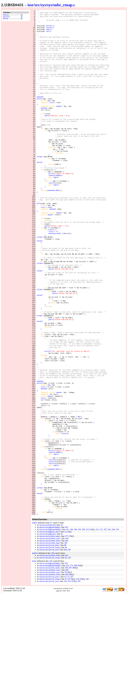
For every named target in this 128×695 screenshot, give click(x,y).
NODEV (58, 209)
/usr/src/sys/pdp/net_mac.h (49, 633)
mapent (59, 125)
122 (67, 666)
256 (69, 651)
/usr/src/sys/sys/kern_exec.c (50, 639)
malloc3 (6, 17)
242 (66, 656)
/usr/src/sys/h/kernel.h (48, 626)
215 (87, 630)
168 (71, 630)
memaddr (40, 114)
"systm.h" (50, 31)
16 (62, 626)
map (49, 119)
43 (65, 678)
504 (113, 630)
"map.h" (49, 33)
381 (79, 682)
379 (70, 637)
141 (67, 630)
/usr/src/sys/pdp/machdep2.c (50, 630)
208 (83, 630)
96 (68, 673)
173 (71, 666)
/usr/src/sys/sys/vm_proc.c (49, 646)
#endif (40, 193)
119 (80, 680)
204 (65, 651)
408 (74, 669)
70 (71, 680)
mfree (5, 19)
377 (66, 637)
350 (79, 666)
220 (91, 630)
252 (66, 664)
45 (66, 659)
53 (68, 678)
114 (77, 680)
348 (75, 666)
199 (52, 654)
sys (43, 5)
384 (66, 671)
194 (79, 630)
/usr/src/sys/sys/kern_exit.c (50, 673)
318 (65, 682)
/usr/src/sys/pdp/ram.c (48, 635)
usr (31, 5)
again (55, 211)
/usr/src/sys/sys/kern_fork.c (50, 642)
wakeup (51, 278)
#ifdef (40, 186)
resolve (64, 518)
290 (70, 675)
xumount (51, 209)
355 (72, 682)
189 (66, 669)
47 (51, 624)
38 (66, 648)
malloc (6, 15)
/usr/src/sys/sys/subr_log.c (49, 644)
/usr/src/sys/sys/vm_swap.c (50, 648)
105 (69, 659)
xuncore (51, 217)
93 (66, 673)
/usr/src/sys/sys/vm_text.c (49, 651)
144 (87, 680)
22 (65, 633)
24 (68, 633)
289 (66, 675)
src (37, 5)
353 (69, 682)
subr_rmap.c (64, 5)
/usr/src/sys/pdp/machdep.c (50, 628)
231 (97, 630)
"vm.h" (49, 36)
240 (66, 642)
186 (75, 630)
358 (65, 644)
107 (71, 678)
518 (117, 630)
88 (65, 646)
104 (50, 662)
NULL (58, 226)
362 (109, 630)
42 (62, 635)
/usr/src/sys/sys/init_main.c (50, 637)
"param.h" (50, 29)
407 (70, 669)
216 (66, 628)
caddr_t (59, 278)
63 (69, 680)
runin (50, 274)
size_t (52, 121)
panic (47, 137)
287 (105, 630)
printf (51, 206)
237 (101, 630)
